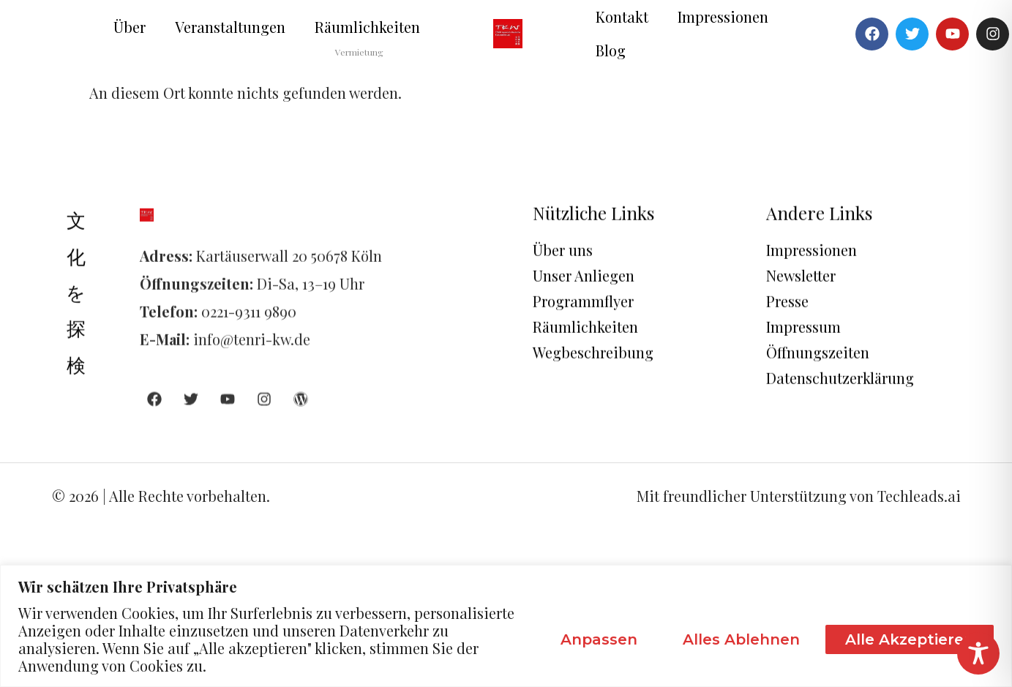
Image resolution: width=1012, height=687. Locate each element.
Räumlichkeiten (367, 27)
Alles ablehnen (741, 639)
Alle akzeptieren (909, 639)
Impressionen (723, 16)
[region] (506, 626)
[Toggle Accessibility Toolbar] (978, 653)
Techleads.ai (919, 496)
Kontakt (622, 16)
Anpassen (599, 639)
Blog (611, 50)
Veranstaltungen (230, 27)
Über (129, 27)
